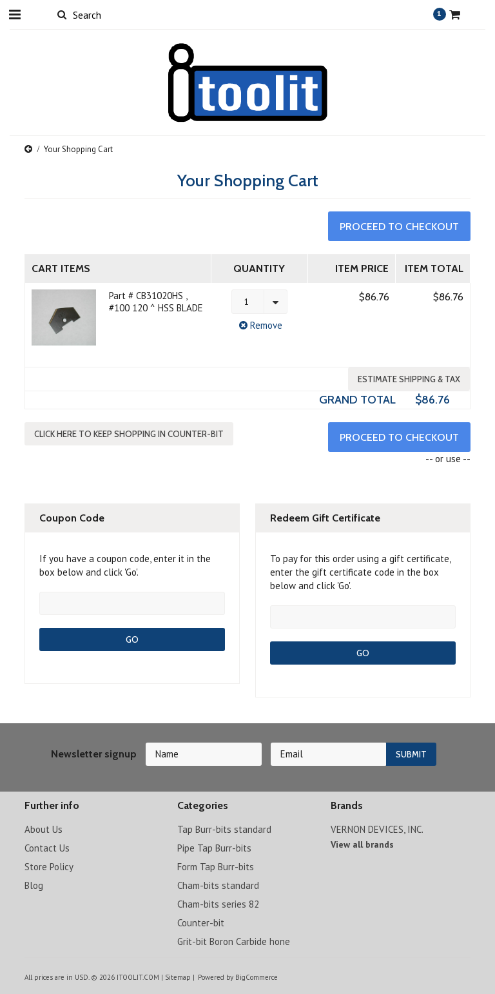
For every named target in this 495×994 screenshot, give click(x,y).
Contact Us (47, 848)
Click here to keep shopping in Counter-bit (129, 434)
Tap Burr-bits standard (224, 829)
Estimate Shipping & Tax (409, 379)
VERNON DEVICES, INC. (377, 829)
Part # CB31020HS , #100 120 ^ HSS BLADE (156, 301)
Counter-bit (200, 923)
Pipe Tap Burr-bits (214, 848)
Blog (33, 885)
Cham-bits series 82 (218, 904)
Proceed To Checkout (399, 226)
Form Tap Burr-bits (215, 867)
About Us (43, 829)
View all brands (362, 844)
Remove (259, 325)
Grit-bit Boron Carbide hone (233, 941)
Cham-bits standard (218, 885)
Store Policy (48, 867)
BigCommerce (256, 977)
